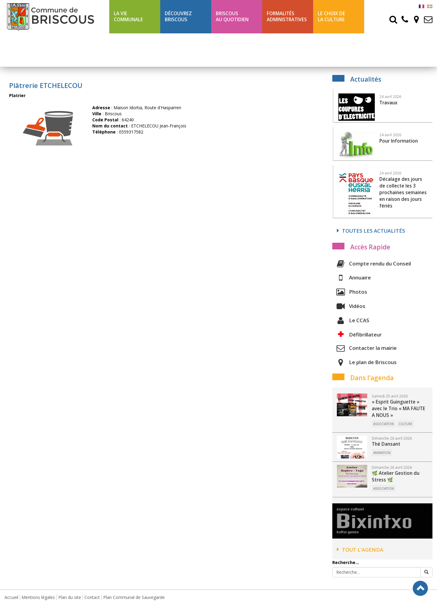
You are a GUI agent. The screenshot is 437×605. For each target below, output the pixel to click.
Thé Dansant (386, 444)
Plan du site (69, 597)
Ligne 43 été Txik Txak (134, 50)
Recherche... (345, 562)
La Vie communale (128, 16)
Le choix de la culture (331, 16)
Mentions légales (38, 597)
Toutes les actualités (371, 230)
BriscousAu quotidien (232, 16)
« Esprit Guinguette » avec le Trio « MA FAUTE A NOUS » (398, 408)
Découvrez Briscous (178, 16)
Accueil (11, 597)
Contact (92, 597)
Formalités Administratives (287, 16)
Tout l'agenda (360, 549)
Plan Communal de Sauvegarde (134, 597)
